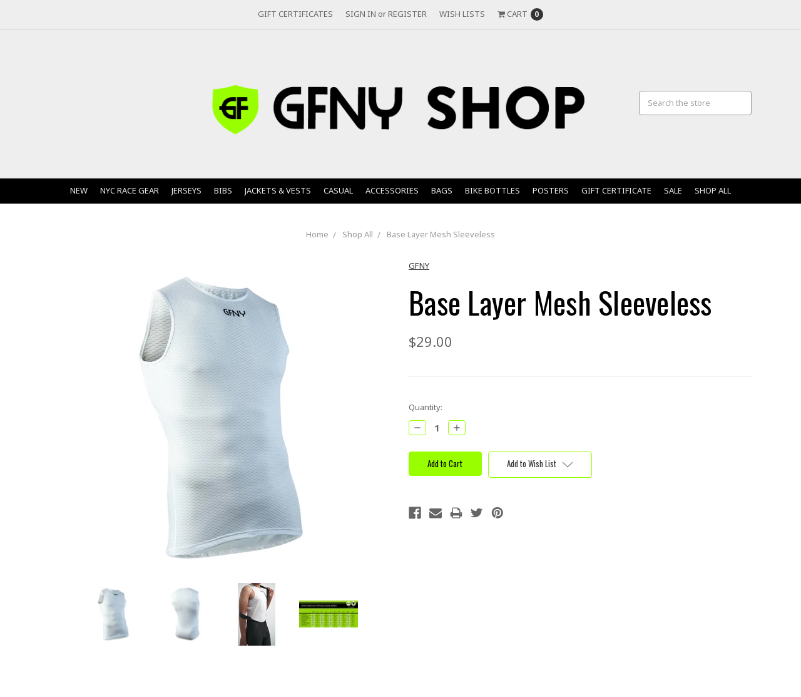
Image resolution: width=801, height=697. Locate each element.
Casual (338, 190)
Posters (551, 190)
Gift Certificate (616, 190)
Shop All (713, 190)
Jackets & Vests (278, 190)
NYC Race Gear (129, 190)
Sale (673, 190)
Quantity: (425, 407)
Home (317, 234)
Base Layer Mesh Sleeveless (441, 234)
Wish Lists (462, 13)
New (79, 190)
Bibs (223, 190)
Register (407, 13)
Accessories (392, 190)
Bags (441, 190)
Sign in (360, 13)
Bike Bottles (492, 190)
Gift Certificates (295, 13)
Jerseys (186, 190)
